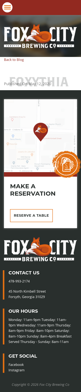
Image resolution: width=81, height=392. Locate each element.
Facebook (24, 364)
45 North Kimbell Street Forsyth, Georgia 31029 (27, 294)
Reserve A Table (31, 215)
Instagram (24, 370)
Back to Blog (14, 59)
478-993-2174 (19, 281)
